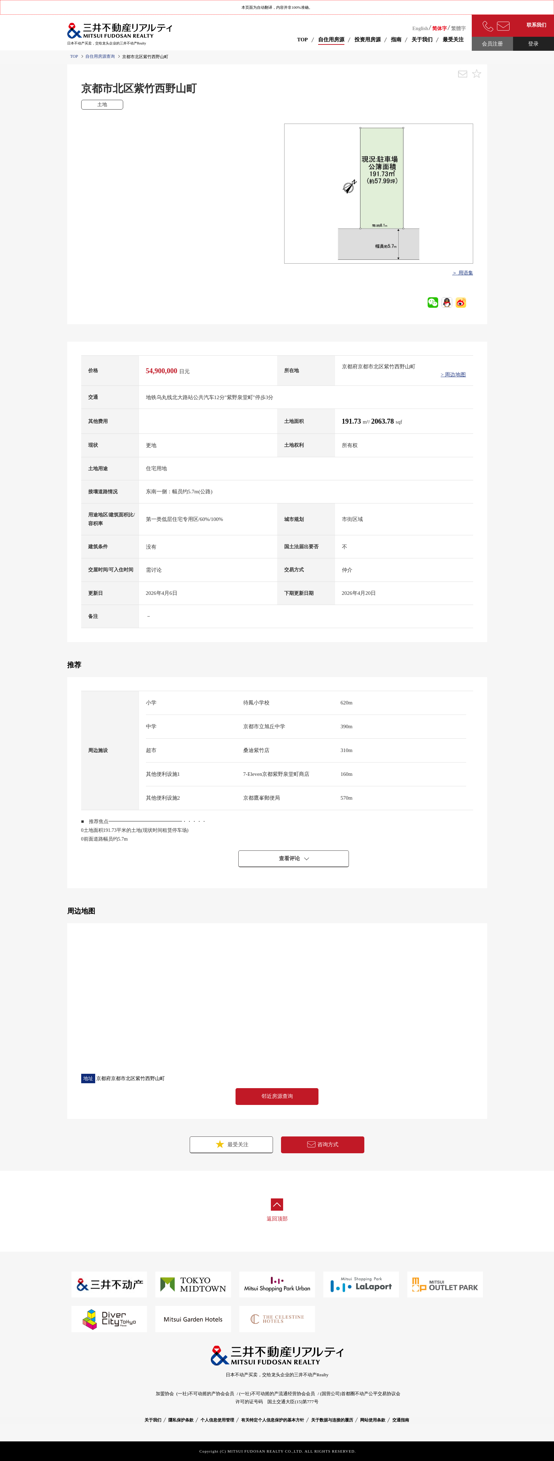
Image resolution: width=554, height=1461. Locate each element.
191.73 (352, 421)
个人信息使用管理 (217, 1420)
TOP (302, 39)
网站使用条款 (372, 1420)
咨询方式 (322, 1144)
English (420, 28)
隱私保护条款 (181, 1420)
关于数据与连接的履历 (332, 1420)
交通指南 (400, 1420)
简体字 (439, 28)
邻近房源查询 (277, 1096)
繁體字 (458, 28)
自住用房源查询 (100, 56)
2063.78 (383, 421)
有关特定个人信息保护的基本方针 (272, 1420)
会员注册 (492, 44)
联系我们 (536, 25)
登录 (533, 44)
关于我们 (153, 1420)
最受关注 (231, 1144)
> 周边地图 (453, 374)
